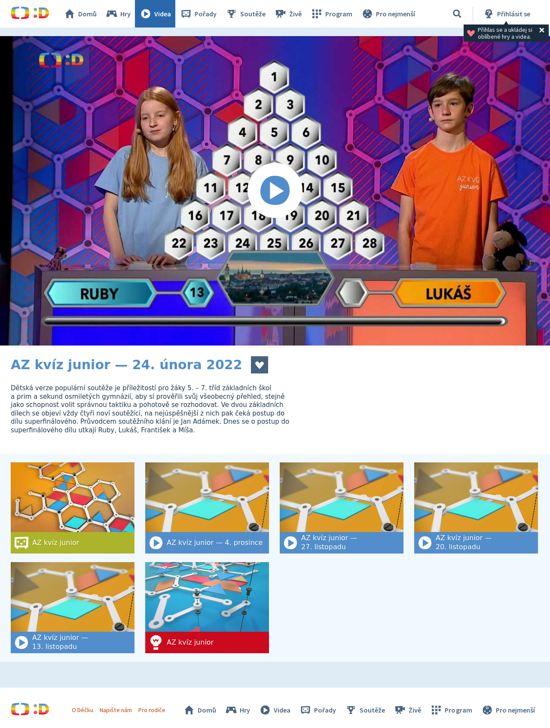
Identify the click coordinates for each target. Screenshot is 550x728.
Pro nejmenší (388, 13)
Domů (80, 13)
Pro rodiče (151, 710)
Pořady (198, 13)
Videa (155, 13)
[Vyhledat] (457, 14)
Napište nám (115, 710)
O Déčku (82, 710)
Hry (118, 13)
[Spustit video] (275, 191)
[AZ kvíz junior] (207, 607)
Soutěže (245, 13)
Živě (288, 13)
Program (331, 13)
